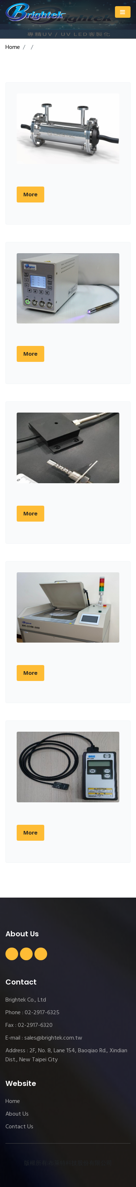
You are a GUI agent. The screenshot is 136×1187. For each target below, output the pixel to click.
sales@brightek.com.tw (53, 1038)
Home (12, 47)
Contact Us (19, 1127)
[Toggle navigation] (123, 12)
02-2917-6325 (42, 1012)
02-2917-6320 (35, 1025)
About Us (17, 1114)
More (30, 194)
